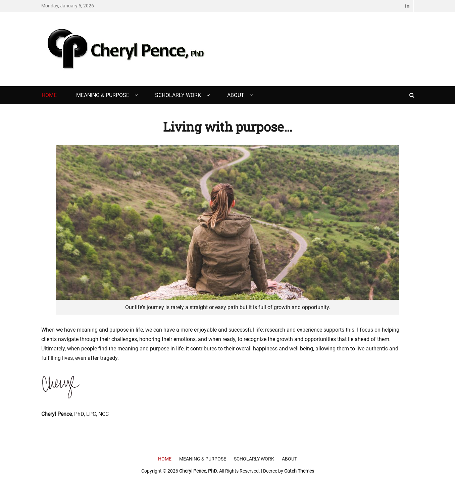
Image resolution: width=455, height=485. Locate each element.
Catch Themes (299, 471)
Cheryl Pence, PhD (198, 471)
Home (49, 95)
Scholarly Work (178, 95)
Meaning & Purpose (102, 95)
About (235, 95)
